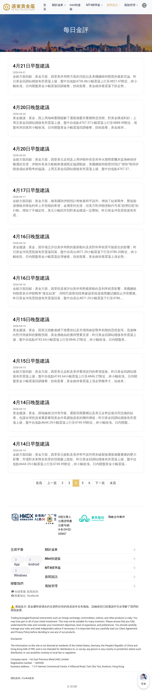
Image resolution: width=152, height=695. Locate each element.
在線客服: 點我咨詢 (24, 591)
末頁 (113, 483)
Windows (20, 572)
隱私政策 (15, 678)
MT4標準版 (95, 5)
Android (33, 560)
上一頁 (52, 483)
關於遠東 (59, 5)
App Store (17, 560)
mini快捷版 (75, 7)
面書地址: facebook (25, 595)
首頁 (46, 7)
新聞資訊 (114, 5)
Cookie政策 (28, 678)
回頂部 (71, 687)
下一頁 (100, 483)
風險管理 (131, 5)
